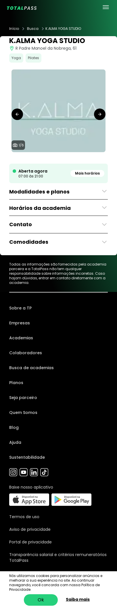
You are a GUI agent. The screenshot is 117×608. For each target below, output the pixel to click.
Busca (33, 28)
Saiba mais (78, 599)
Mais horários (87, 173)
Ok (41, 600)
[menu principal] (105, 7)
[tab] (47, 158)
